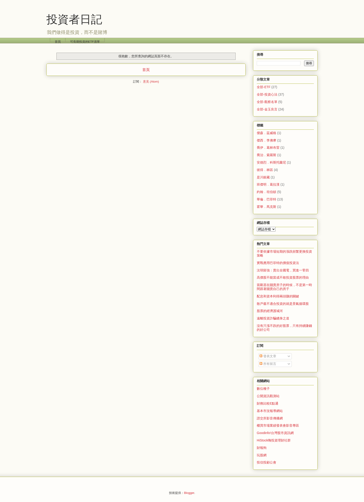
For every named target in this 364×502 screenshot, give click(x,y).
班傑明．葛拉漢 (268, 184)
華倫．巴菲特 (266, 199)
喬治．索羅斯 (266, 155)
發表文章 (268, 356)
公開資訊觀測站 (268, 396)
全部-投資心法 (267, 94)
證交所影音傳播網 (270, 418)
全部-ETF (263, 87)
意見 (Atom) (151, 81)
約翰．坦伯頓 (266, 192)
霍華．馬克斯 (266, 207)
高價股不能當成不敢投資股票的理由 (283, 277)
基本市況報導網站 (270, 411)
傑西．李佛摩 (266, 140)
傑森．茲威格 (266, 133)
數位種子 (263, 388)
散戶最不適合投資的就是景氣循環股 (283, 304)
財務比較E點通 (267, 403)
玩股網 (261, 455)
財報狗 (261, 448)
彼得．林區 (265, 170)
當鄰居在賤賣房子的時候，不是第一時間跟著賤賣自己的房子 (284, 287)
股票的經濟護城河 (270, 311)
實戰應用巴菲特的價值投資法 (278, 263)
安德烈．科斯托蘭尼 (271, 162)
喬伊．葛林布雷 (268, 147)
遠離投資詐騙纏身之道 (273, 318)
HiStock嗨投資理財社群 (274, 440)
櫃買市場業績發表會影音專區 (278, 425)
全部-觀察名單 (267, 102)
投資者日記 (74, 19)
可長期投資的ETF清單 (85, 41)
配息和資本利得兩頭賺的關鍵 (278, 296)
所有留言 (268, 364)
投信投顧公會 (266, 462)
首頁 (58, 41)
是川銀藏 (263, 177)
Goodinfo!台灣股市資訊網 (275, 433)
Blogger (189, 493)
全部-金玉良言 (267, 109)
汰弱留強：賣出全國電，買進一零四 (283, 270)
